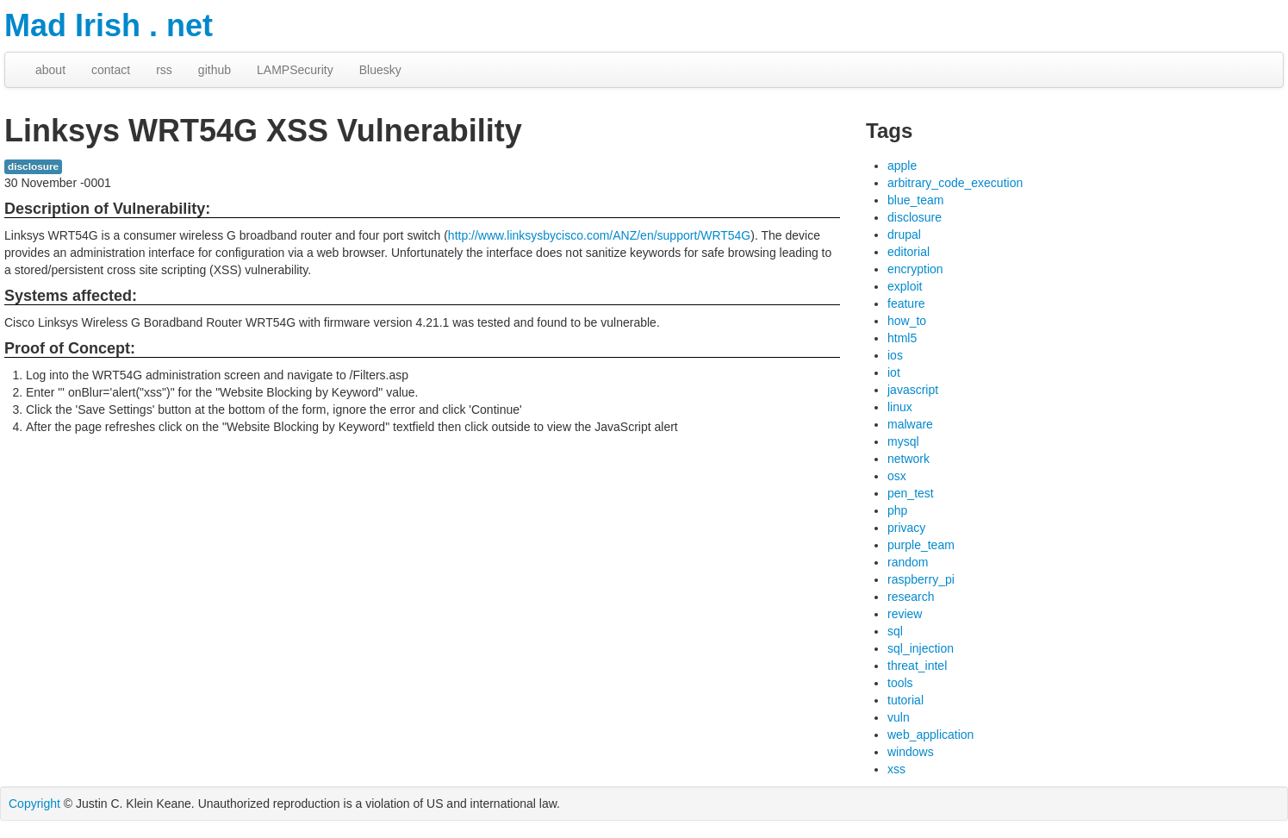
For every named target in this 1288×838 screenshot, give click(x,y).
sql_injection (920, 648)
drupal (904, 234)
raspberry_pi (921, 579)
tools (900, 683)
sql (895, 631)
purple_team (921, 545)
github (214, 70)
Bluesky (380, 70)
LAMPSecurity (295, 70)
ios (895, 355)
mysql (903, 441)
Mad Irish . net (108, 25)
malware (910, 424)
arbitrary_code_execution (955, 183)
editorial (908, 252)
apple (902, 165)
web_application (930, 734)
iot (893, 372)
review (904, 614)
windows (910, 752)
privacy (906, 528)
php (897, 510)
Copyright (34, 803)
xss (896, 769)
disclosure (33, 166)
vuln (898, 717)
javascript (912, 390)
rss (164, 70)
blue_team (915, 200)
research (910, 596)
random (907, 562)
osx (896, 476)
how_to (906, 321)
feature (906, 303)
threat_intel (917, 665)
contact (110, 70)
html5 (902, 338)
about (50, 70)
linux (899, 407)
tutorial (905, 700)
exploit (904, 286)
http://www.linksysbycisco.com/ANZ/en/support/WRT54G (599, 235)
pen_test (910, 493)
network (908, 459)
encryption (915, 269)
